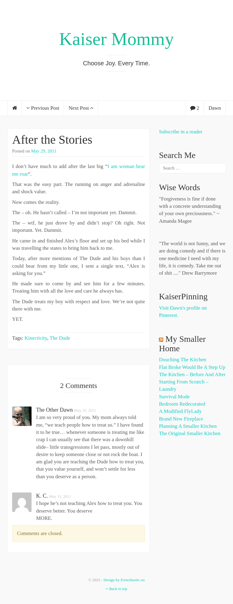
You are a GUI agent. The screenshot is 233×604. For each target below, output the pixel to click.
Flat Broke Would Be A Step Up (192, 367)
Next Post (81, 108)
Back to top (116, 588)
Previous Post (42, 108)
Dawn (214, 108)
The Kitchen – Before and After (192, 374)
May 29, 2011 (43, 151)
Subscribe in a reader (180, 132)
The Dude (59, 338)
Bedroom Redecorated (182, 404)
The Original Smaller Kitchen (190, 433)
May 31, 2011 (60, 496)
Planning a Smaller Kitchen (188, 426)
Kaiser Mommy (116, 39)
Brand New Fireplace (181, 419)
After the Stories (52, 139)
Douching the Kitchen (182, 359)
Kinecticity (36, 338)
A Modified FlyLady (180, 411)
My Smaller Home (182, 343)
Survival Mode (174, 397)
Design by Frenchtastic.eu (123, 580)
